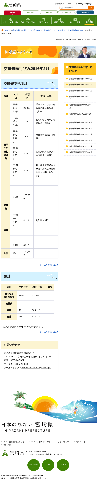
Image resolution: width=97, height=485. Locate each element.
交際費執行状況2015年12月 (80, 97)
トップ (7, 30)
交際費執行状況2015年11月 (80, 106)
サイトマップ (63, 442)
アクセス (48, 465)
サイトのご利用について (13, 442)
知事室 (37, 30)
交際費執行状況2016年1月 (80, 91)
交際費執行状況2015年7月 (80, 134)
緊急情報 (12, 12)
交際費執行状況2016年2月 (80, 84)
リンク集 (7, 445)
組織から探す (49, 12)
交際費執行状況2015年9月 (80, 122)
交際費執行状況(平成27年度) (70, 30)
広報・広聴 (27, 30)
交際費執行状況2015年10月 (80, 115)
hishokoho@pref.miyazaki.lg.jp (36, 367)
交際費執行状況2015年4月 (80, 152)
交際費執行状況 (49, 30)
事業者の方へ (85, 12)
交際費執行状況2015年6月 (80, 140)
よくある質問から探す (67, 12)
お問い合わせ (33, 465)
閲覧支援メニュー (64, 4)
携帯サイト (81, 442)
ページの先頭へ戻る (48, 265)
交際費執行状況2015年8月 (80, 128)
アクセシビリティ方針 (41, 442)
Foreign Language (85, 4)
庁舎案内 (63, 465)
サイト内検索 (61, 7)
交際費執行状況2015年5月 (80, 146)
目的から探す (30, 12)
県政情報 (16, 30)
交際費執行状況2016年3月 (80, 79)
